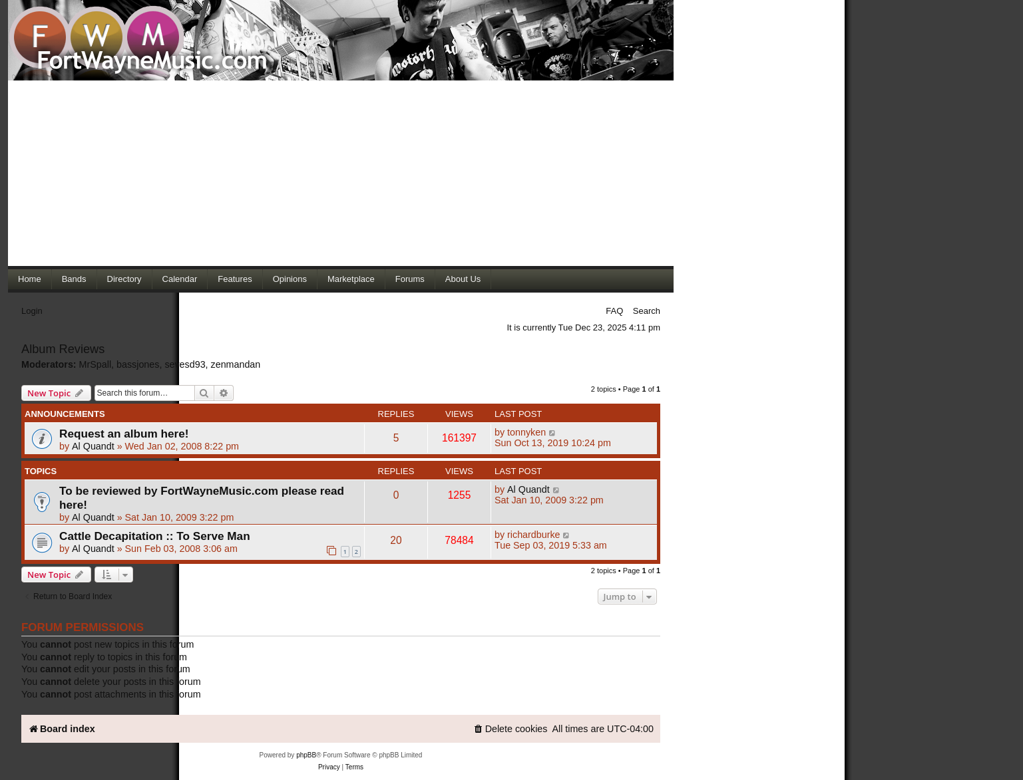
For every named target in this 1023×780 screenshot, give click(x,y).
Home (29, 279)
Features (235, 279)
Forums (410, 279)
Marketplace (351, 279)
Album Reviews (62, 349)
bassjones (137, 364)
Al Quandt (93, 446)
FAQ (614, 311)
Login (32, 311)
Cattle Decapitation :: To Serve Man (154, 536)
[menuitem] (510, 729)
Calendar (180, 279)
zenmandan (236, 364)
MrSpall (95, 364)
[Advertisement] (341, 173)
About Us (463, 279)
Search (646, 311)
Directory (124, 279)
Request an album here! (123, 433)
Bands (74, 279)
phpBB (306, 755)
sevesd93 (184, 364)
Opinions (290, 279)
